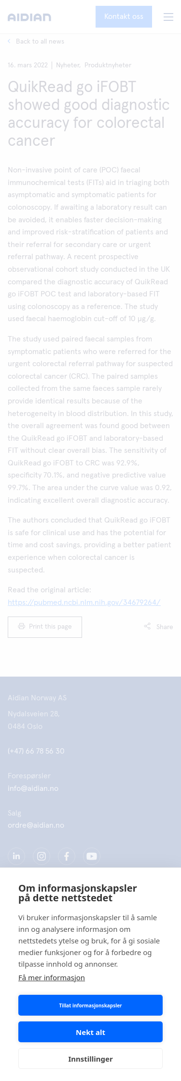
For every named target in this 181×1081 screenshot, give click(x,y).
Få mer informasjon (51, 977)
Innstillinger (90, 1059)
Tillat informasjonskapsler (90, 1005)
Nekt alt (90, 1032)
